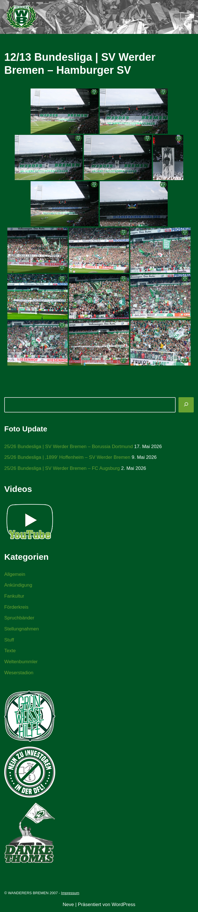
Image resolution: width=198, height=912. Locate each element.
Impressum (70, 894)
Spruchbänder (19, 618)
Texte (10, 651)
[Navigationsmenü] (187, 17)
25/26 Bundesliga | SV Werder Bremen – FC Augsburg (62, 468)
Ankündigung (18, 585)
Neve (68, 905)
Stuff (9, 640)
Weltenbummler (21, 662)
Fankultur (14, 596)
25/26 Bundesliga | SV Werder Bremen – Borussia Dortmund (69, 446)
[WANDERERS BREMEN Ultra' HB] (21, 17)
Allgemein (14, 574)
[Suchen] (186, 404)
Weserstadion (19, 673)
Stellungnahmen (21, 629)
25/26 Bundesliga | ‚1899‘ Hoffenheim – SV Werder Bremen (67, 457)
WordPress (123, 905)
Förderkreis (16, 607)
